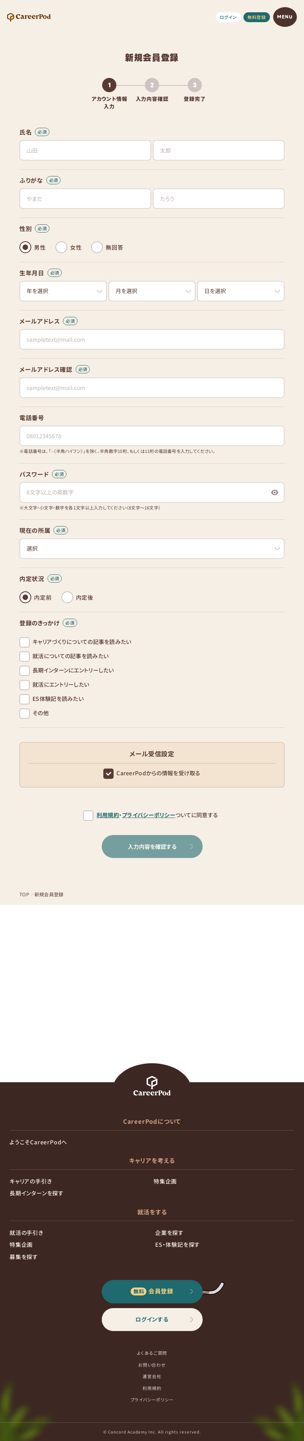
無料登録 (256, 17)
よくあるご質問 (152, 1353)
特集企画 (165, 1181)
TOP (24, 894)
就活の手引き (27, 1232)
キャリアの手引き (31, 1181)
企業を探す (169, 1232)
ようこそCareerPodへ (38, 1142)
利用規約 (108, 815)
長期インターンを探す (37, 1193)
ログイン (228, 17)
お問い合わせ (152, 1364)
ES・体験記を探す (177, 1244)
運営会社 (151, 1376)
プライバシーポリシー (148, 815)
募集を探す (24, 1257)
